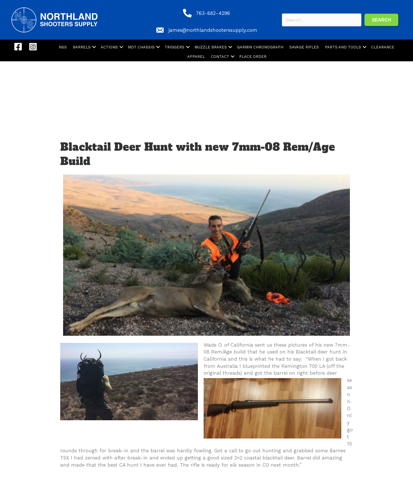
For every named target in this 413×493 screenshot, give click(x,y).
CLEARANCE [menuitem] (382, 47)
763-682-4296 (213, 13)
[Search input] (321, 19)
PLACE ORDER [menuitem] (252, 56)
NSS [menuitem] (63, 47)
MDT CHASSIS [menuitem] (141, 47)
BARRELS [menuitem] (82, 47)
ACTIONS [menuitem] (109, 47)
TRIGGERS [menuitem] (174, 47)
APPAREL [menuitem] (196, 56)
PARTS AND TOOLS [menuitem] (343, 47)
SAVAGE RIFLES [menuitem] (304, 47)
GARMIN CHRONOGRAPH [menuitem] (260, 47)
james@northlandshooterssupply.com (212, 30)
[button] (381, 19)
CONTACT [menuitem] (220, 56)
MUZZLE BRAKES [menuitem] (210, 47)
